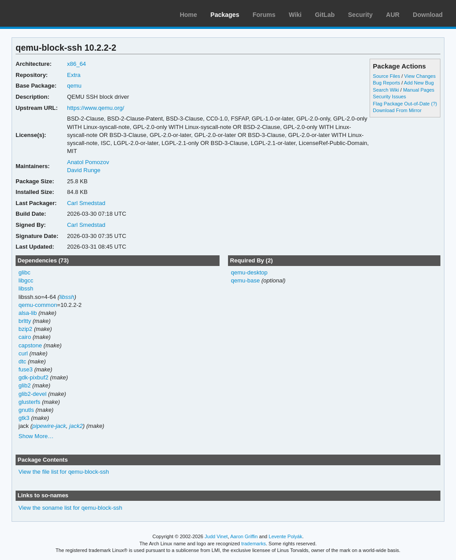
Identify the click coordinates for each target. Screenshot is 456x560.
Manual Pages (418, 90)
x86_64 (76, 63)
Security (360, 14)
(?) (434, 103)
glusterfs (30, 402)
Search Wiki (386, 90)
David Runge (83, 170)
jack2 (76, 426)
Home (188, 14)
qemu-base (245, 280)
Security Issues (389, 96)
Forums (263, 14)
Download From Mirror (397, 110)
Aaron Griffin (244, 536)
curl (23, 353)
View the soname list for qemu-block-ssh (70, 507)
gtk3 (24, 418)
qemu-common (38, 305)
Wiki (295, 14)
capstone (30, 345)
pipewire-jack (49, 426)
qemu (74, 85)
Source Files (386, 76)
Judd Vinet (216, 536)
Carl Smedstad (86, 203)
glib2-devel (33, 394)
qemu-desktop (249, 272)
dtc (22, 361)
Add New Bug (419, 82)
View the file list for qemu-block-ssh (64, 471)
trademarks (253, 543)
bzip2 (26, 329)
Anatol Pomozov (88, 162)
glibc (25, 272)
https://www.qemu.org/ (95, 108)
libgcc (26, 280)
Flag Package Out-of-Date (401, 103)
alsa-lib (28, 313)
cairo (25, 337)
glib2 (25, 385)
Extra (73, 75)
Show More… (36, 436)
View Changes (420, 76)
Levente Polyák (285, 536)
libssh (26, 288)
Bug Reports (386, 82)
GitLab (324, 14)
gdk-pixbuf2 (34, 377)
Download (428, 14)
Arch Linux (49, 13)
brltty (25, 321)
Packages (225, 14)
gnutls (26, 410)
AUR (392, 14)
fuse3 (26, 369)
